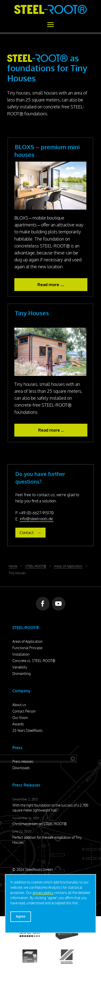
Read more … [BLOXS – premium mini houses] (50, 284)
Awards (18, 724)
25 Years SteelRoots (27, 730)
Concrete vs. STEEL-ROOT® (33, 661)
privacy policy (43, 892)
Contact (27, 532)
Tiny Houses (32, 313)
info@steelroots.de (36, 518)
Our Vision (20, 717)
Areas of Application (27, 641)
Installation (20, 654)
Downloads (21, 768)
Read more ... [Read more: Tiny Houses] (51, 430)
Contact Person (24, 711)
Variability (19, 667)
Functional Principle (27, 648)
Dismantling (21, 673)
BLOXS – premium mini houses (47, 150)
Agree (20, 916)
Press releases (22, 761)
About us (19, 705)
